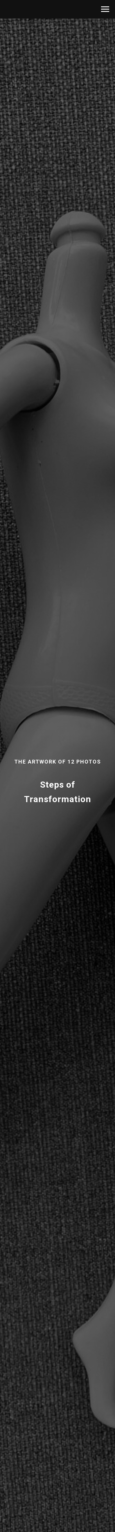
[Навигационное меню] (105, 9)
